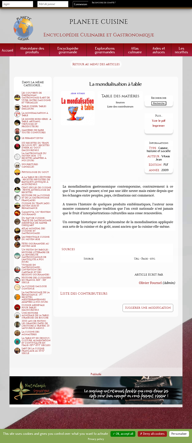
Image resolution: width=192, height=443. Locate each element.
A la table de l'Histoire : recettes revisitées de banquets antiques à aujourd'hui (36, 181)
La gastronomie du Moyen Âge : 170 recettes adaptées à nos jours (34, 157)
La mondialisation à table (35, 114)
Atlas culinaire (135, 50)
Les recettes (181, 50)
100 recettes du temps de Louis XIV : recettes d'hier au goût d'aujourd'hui (36, 146)
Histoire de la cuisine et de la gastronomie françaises (36, 197)
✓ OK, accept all (123, 434)
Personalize (179, 434)
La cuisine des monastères (30, 333)
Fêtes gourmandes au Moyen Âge (35, 244)
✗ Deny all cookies (152, 434)
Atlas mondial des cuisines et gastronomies (33, 231)
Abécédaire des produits (32, 50)
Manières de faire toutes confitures (34, 131)
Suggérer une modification (148, 308)
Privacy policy (96, 439)
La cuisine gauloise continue (34, 287)
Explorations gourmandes (105, 50)
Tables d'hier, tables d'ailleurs (34, 107)
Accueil (7, 50)
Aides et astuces (158, 50)
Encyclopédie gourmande (68, 50)
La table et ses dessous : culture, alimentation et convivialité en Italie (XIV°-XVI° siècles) (36, 342)
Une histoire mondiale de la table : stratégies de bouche (36, 315)
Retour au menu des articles (96, 64)
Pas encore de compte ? (104, 3)
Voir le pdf (159, 121)
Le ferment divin (32, 138)
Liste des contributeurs (120, 106)
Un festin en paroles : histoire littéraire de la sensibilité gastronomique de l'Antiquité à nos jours (35, 255)
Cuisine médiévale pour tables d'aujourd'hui (33, 307)
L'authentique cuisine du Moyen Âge (36, 238)
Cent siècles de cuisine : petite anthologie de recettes (36, 190)
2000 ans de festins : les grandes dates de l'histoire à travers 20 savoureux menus (36, 324)
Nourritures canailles (30, 165)
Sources (120, 102)
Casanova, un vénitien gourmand (36, 213)
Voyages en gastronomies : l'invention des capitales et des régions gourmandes (35, 269)
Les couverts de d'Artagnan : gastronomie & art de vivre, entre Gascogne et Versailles (36, 97)
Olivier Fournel (150, 283)
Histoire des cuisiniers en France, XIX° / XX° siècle (36, 280)
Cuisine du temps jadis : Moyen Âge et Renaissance (36, 205)
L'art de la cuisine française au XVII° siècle (33, 351)
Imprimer (159, 126)
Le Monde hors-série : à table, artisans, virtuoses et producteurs (36, 123)
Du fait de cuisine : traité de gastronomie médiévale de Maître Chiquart (36, 222)
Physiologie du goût (35, 172)
